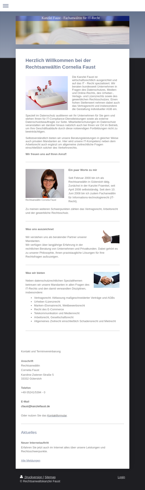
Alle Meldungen (30, 460)
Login (121, 477)
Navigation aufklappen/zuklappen (72, 5)
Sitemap (50, 477)
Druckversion (31, 477)
